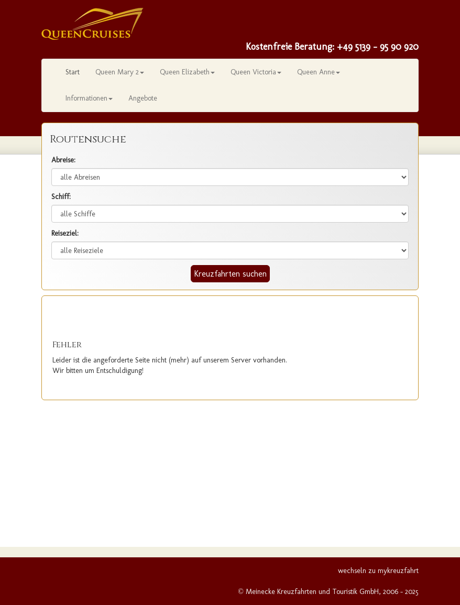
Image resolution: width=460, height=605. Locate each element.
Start (72, 72)
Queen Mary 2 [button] (119, 72)
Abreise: (63, 160)
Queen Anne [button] (318, 72)
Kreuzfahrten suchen (230, 274)
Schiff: (61, 196)
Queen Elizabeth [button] (187, 72)
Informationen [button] (89, 98)
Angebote (142, 98)
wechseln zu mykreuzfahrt (378, 570)
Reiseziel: (65, 233)
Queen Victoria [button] (256, 72)
